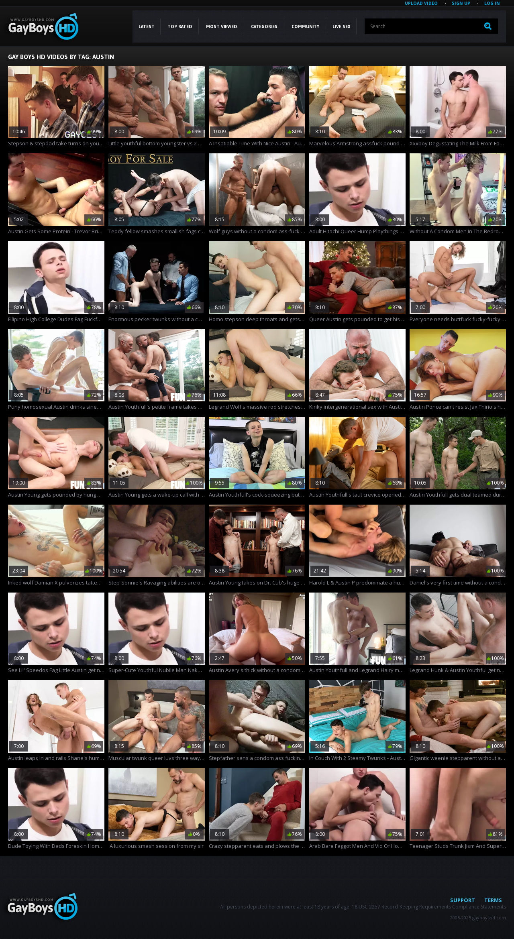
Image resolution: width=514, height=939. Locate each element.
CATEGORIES (264, 26)
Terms (493, 900)
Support (462, 900)
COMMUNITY (305, 26)
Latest (147, 26)
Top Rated (179, 26)
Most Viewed (221, 26)
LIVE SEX (341, 26)
